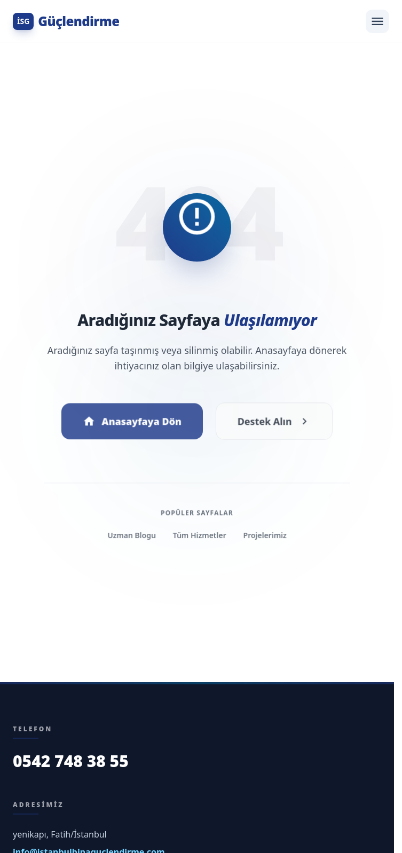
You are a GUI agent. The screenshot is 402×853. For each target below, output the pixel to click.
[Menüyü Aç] (377, 21)
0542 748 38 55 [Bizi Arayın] (71, 761)
